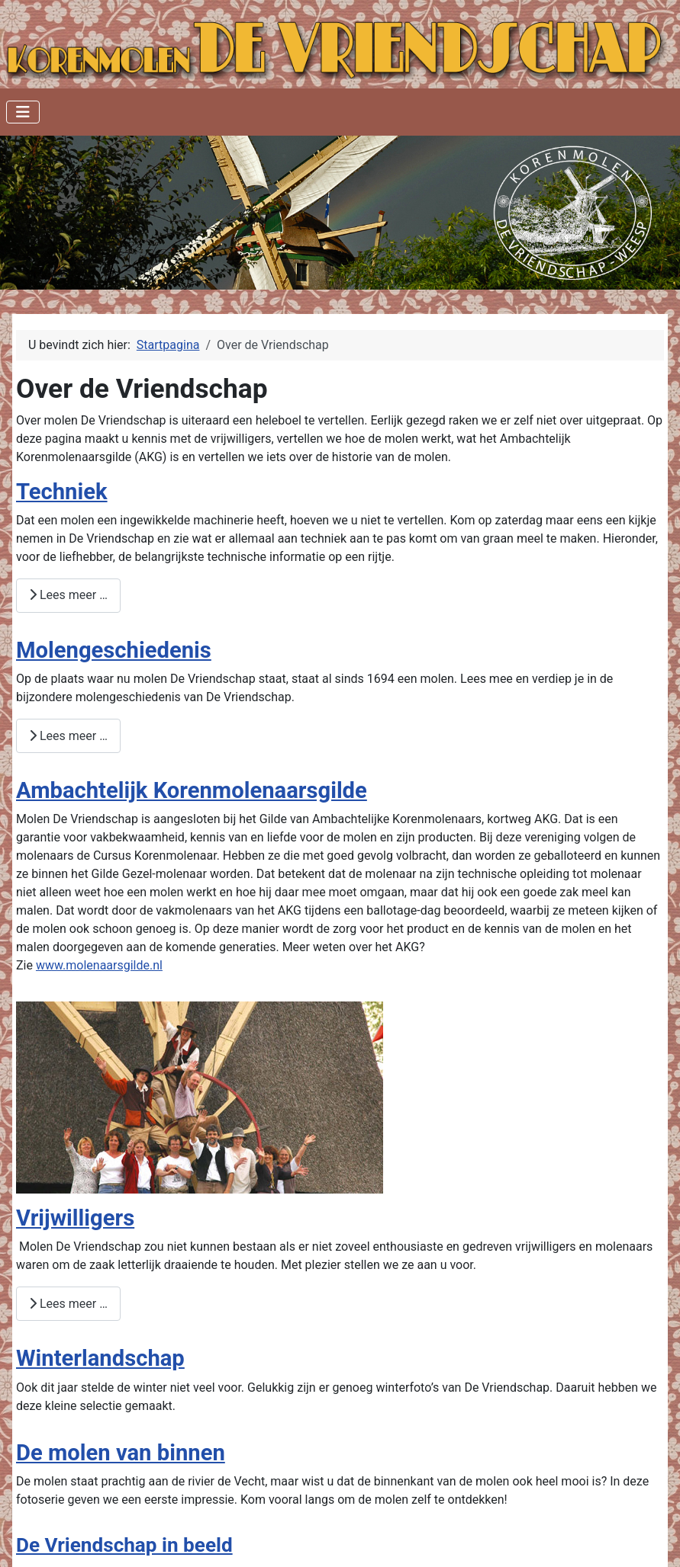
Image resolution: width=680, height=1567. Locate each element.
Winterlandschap (100, 1358)
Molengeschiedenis (113, 650)
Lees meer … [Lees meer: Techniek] (68, 595)
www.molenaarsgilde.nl (99, 965)
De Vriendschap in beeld (124, 1544)
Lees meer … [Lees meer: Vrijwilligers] (68, 1303)
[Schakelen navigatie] (23, 112)
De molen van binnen (120, 1453)
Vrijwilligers (75, 1218)
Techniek (62, 492)
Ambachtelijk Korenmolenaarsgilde (191, 790)
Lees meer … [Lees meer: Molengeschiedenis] (68, 736)
